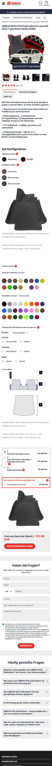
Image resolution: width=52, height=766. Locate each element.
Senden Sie (26, 646)
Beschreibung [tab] (9, 92)
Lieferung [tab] (7, 96)
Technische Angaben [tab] (28, 92)
